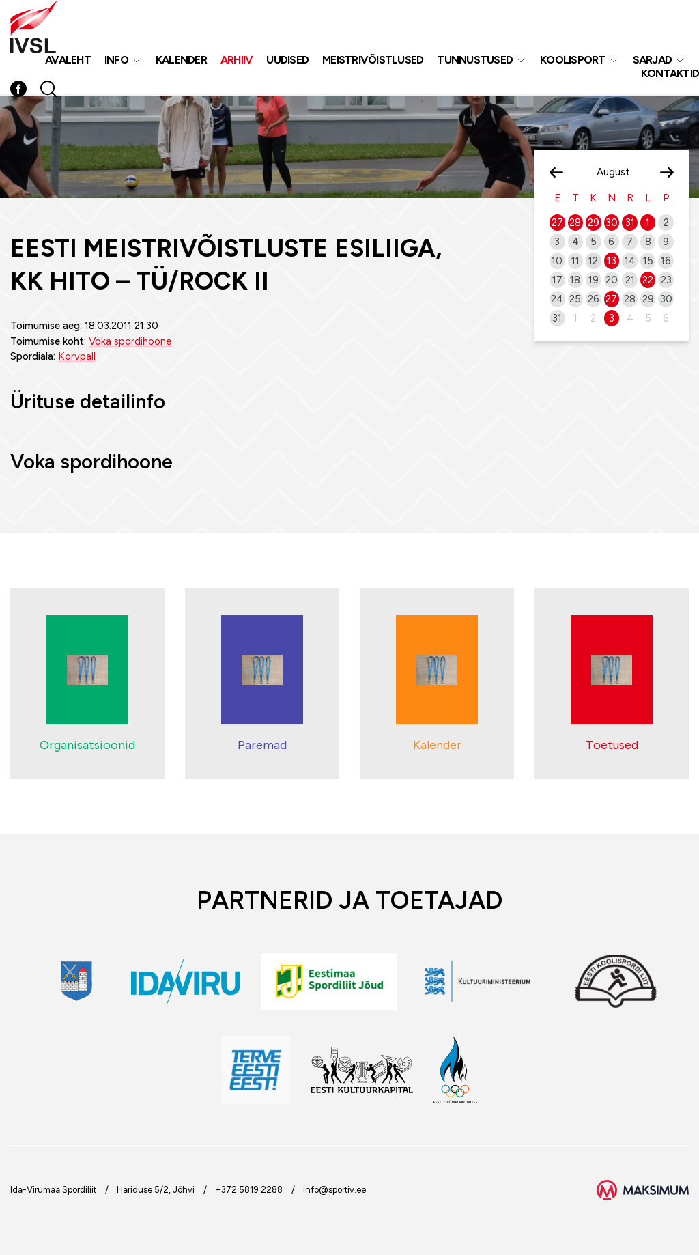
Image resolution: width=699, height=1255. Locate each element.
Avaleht (68, 60)
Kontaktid (670, 74)
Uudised (287, 60)
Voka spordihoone (130, 341)
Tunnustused (475, 60)
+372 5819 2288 (249, 1190)
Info (116, 60)
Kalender (181, 60)
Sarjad (652, 60)
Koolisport (572, 60)
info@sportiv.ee (334, 1190)
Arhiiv (236, 60)
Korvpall (77, 356)
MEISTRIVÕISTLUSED (372, 60)
